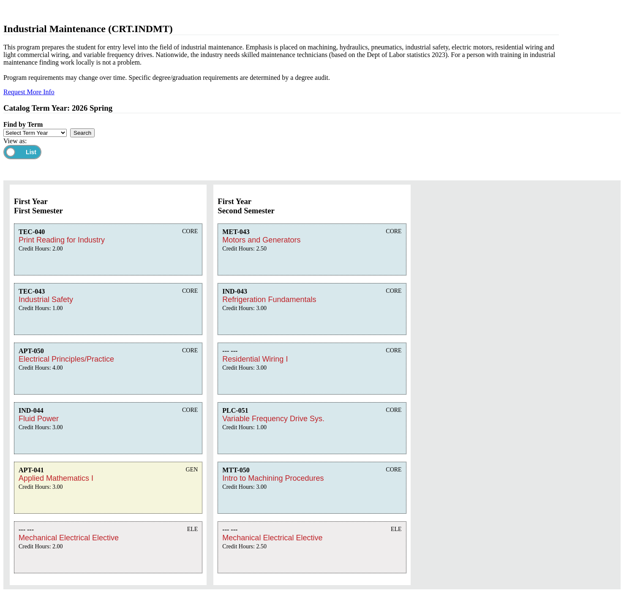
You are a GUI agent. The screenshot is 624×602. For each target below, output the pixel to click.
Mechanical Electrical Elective (69, 538)
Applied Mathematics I (56, 478)
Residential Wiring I (255, 359)
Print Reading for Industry (62, 240)
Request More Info (28, 91)
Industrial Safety (46, 299)
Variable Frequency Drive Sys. (273, 418)
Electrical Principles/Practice (66, 359)
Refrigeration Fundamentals (269, 299)
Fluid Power (39, 418)
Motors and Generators (261, 240)
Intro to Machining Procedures (273, 478)
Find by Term (23, 124)
